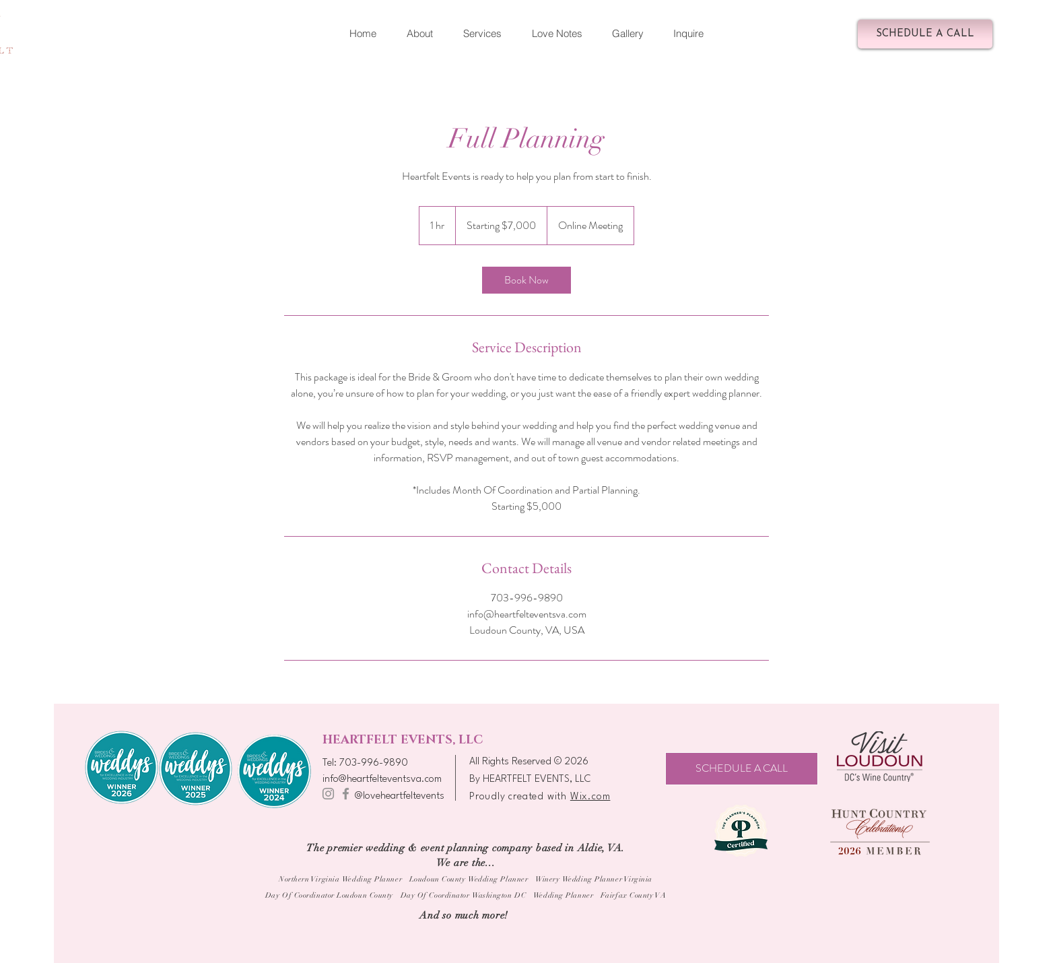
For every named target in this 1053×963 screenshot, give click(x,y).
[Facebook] (345, 793)
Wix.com (590, 797)
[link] (526, 280)
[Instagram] (328, 793)
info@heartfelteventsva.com (382, 779)
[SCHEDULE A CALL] (925, 34)
